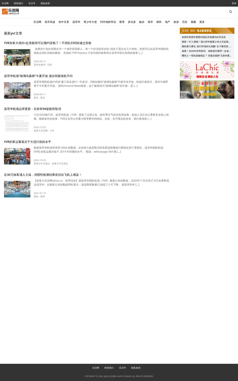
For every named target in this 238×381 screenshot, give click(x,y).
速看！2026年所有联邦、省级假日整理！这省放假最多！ (206, 51)
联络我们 (18, 3)
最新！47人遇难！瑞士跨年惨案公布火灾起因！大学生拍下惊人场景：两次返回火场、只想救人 (206, 42)
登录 (234, 3)
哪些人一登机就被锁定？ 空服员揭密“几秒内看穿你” (207, 56)
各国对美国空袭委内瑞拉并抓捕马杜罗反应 (204, 37)
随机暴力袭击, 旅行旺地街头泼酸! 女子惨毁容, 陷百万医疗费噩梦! (207, 47)
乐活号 (31, 3)
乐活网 (5, 3)
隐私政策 (45, 3)
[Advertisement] (86, 216)
